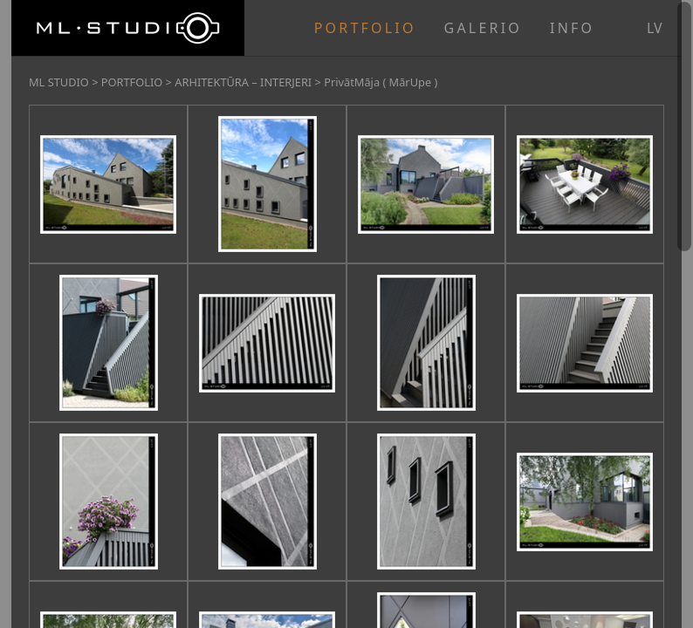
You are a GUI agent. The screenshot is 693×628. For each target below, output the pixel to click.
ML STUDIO (59, 82)
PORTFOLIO (365, 28)
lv (654, 28)
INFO (572, 28)
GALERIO (483, 28)
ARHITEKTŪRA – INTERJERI (243, 82)
